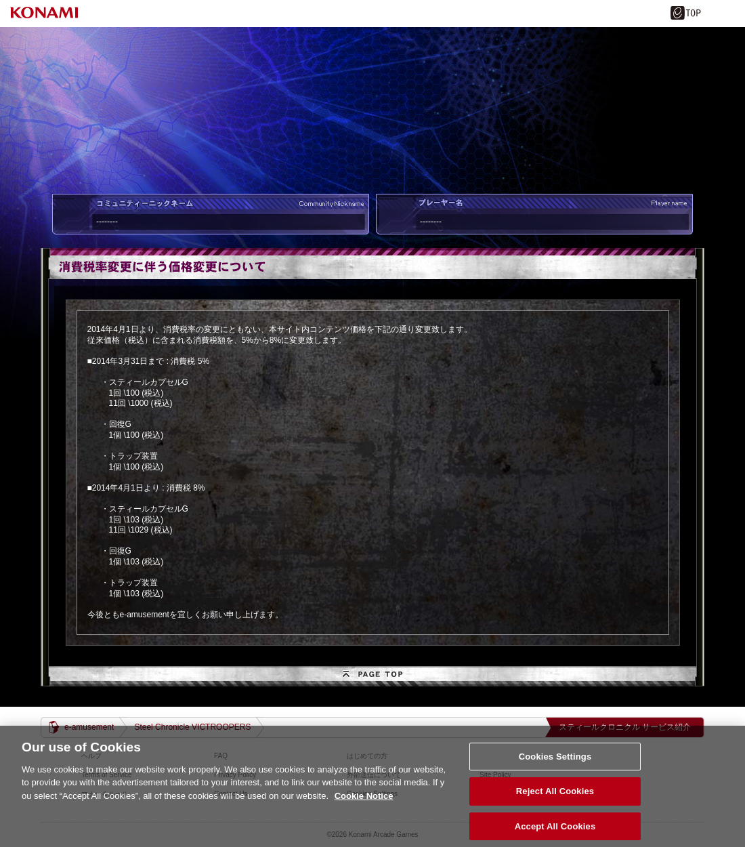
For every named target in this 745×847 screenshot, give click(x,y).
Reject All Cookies (555, 798)
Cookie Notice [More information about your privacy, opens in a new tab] (364, 803)
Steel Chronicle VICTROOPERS (192, 727)
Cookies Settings (555, 763)
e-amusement (89, 727)
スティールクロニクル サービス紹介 (625, 727)
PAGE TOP (372, 676)
